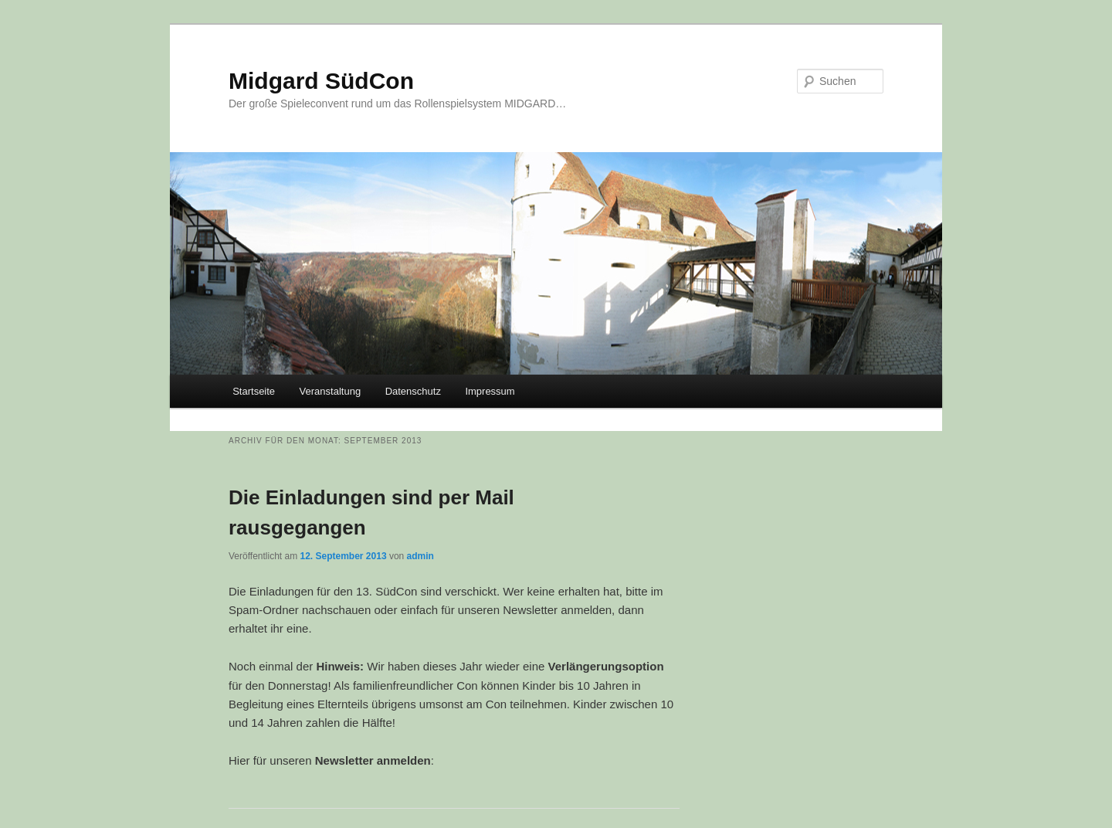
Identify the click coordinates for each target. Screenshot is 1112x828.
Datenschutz (413, 391)
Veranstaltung (330, 391)
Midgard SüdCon (321, 80)
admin (420, 556)
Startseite (253, 391)
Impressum (489, 391)
